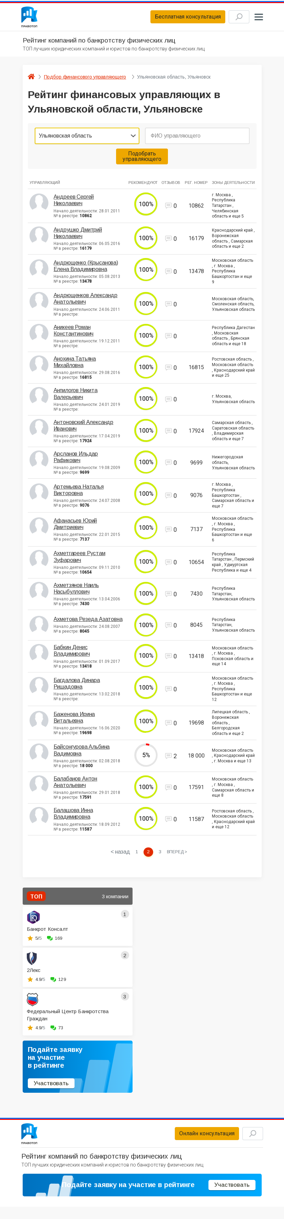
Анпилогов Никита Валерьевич (76, 396)
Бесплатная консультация (178, 18)
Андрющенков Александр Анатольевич (86, 301)
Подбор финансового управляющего (85, 79)
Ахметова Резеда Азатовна (88, 622)
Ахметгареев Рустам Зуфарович (79, 559)
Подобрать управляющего (142, 159)
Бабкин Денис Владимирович (72, 653)
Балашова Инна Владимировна (73, 816)
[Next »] (178, 855)
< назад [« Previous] (119, 855)
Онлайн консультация (197, 1139)
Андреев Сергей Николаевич (74, 203)
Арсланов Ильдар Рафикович (76, 460)
